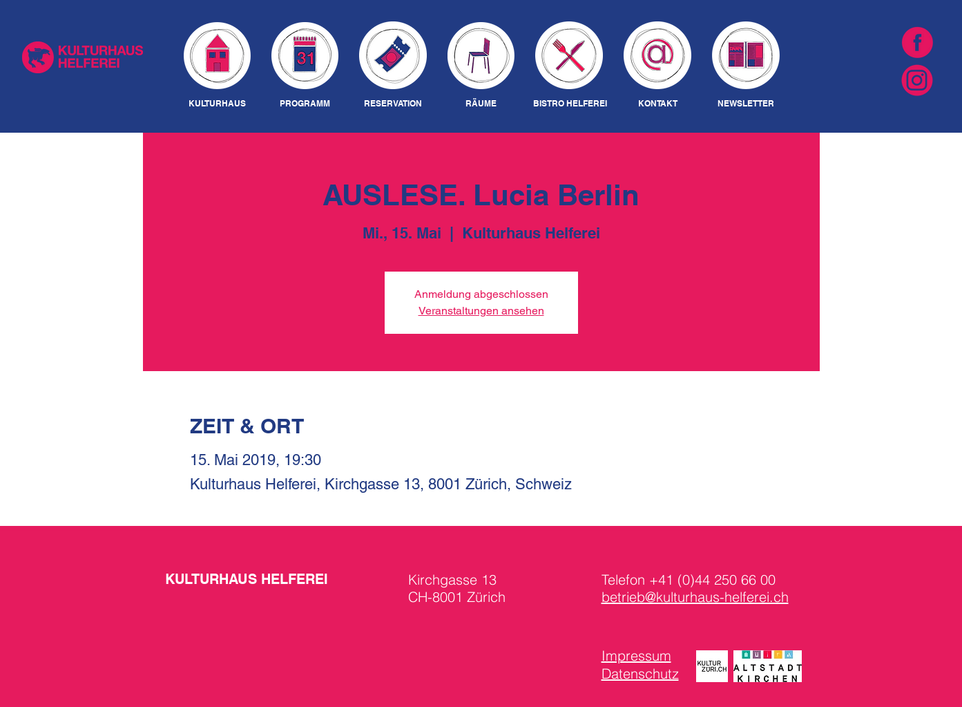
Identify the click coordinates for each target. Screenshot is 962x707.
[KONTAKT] (658, 104)
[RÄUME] (481, 104)
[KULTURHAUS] (217, 104)
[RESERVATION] (393, 104)
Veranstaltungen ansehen (481, 310)
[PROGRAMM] (304, 104)
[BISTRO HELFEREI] (570, 104)
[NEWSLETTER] (746, 104)
